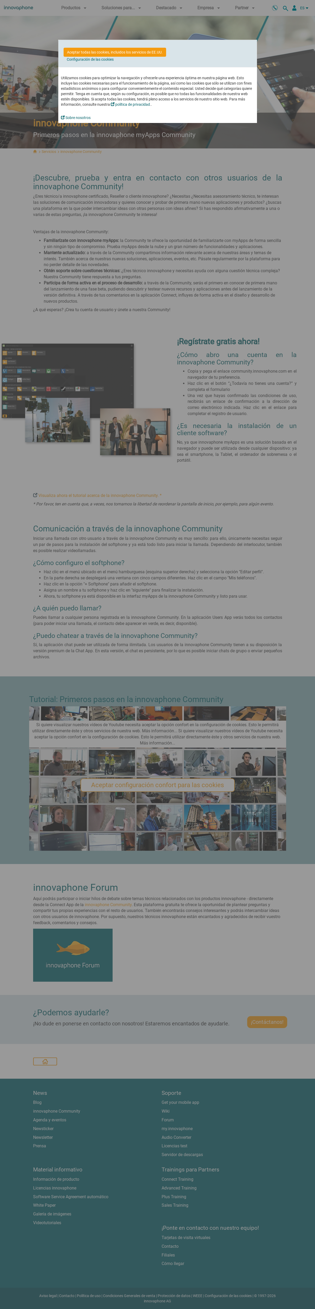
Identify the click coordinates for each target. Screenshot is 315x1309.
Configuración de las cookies (90, 59)
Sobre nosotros (76, 118)
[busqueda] (286, 8)
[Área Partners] (294, 8)
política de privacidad (130, 104)
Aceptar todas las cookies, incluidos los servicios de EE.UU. (115, 52)
